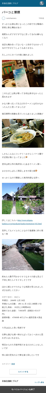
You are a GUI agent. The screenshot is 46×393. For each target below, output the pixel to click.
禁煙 (13, 364)
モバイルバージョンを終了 (23, 389)
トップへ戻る (39, 382)
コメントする (23, 372)
